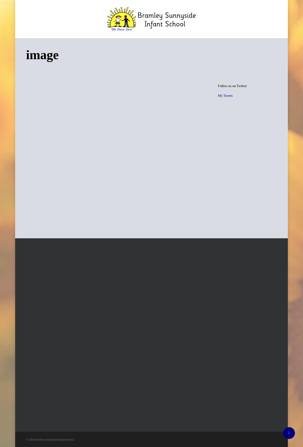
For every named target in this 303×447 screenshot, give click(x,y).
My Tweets (225, 95)
